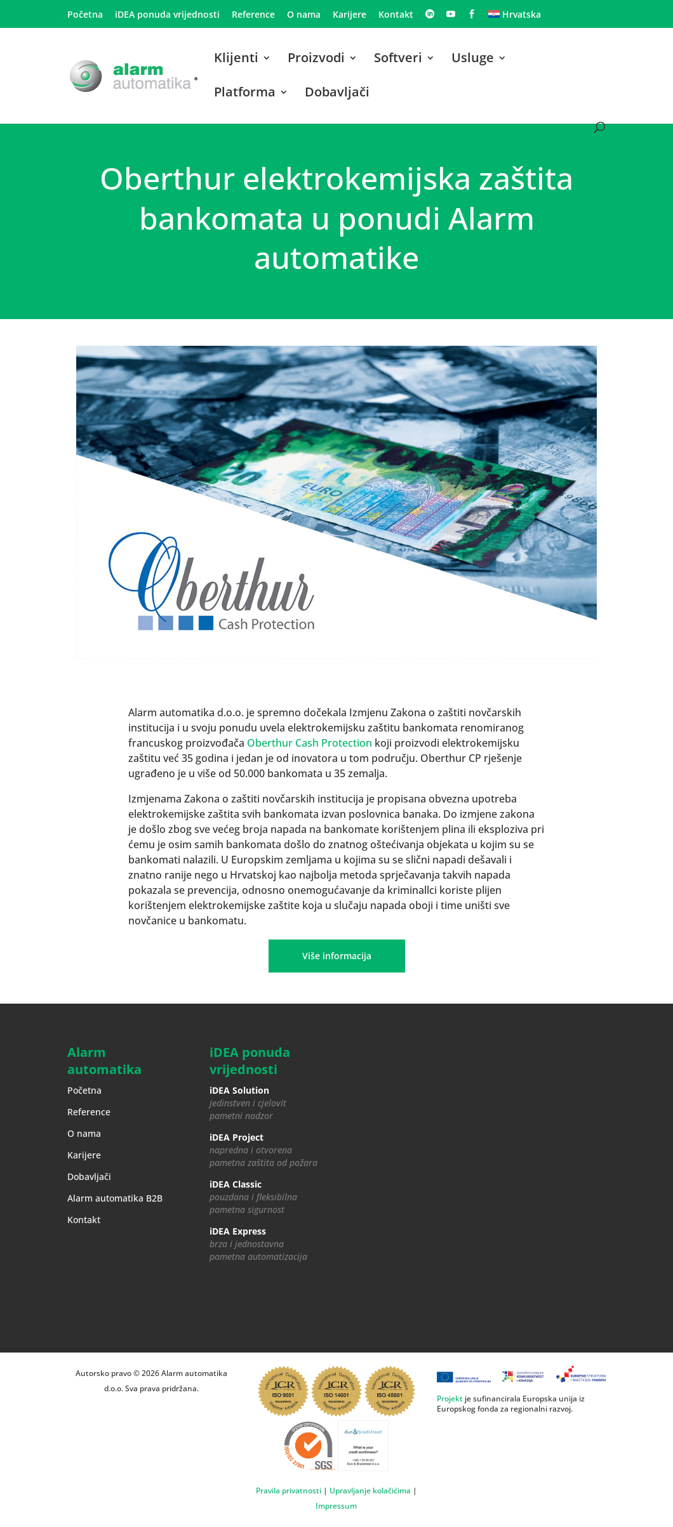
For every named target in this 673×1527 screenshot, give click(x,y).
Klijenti (236, 59)
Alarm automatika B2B (115, 1198)
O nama (304, 15)
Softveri (398, 59)
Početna (85, 15)
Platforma (245, 94)
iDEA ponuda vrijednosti (167, 15)
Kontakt (395, 15)
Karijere (349, 15)
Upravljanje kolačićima (370, 1490)
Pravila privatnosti (288, 1490)
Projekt (450, 1398)
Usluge (472, 59)
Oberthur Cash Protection (309, 743)
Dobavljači (337, 94)
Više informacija (336, 956)
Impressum (336, 1505)
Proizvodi (316, 59)
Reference (253, 15)
